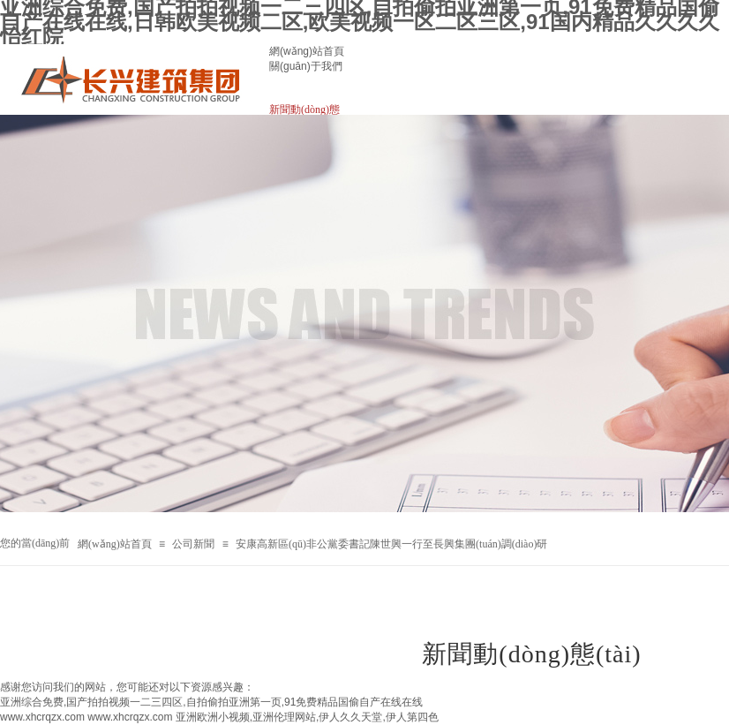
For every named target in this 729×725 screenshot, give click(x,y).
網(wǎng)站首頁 (306, 51)
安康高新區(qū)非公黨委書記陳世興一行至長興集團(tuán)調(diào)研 (391, 544)
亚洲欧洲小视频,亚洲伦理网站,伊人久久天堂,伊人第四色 (307, 717)
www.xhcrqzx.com (42, 717)
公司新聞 (193, 544)
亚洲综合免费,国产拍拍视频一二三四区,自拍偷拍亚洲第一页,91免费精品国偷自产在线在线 (211, 702)
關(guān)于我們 (305, 66)
